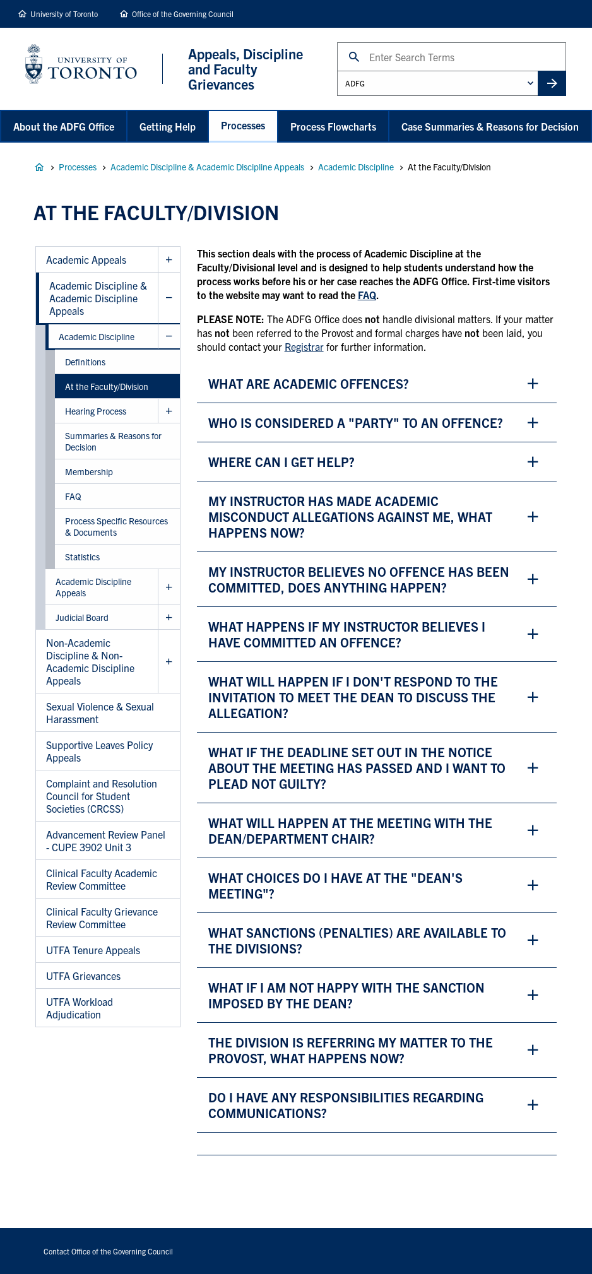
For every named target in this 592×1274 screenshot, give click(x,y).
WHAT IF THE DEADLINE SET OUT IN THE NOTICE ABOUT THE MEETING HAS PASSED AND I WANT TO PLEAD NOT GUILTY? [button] (357, 767)
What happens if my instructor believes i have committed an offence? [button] (346, 634)
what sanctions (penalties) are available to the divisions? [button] (357, 940)
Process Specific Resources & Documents (116, 526)
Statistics (82, 556)
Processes (243, 125)
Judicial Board (82, 617)
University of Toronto (64, 13)
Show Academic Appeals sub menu (169, 260)
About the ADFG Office (63, 126)
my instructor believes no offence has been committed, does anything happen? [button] (358, 579)
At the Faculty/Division (106, 386)
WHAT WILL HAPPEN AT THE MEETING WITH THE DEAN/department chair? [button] (350, 830)
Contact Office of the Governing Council (108, 1251)
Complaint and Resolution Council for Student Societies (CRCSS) (101, 796)
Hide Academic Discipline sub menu (169, 336)
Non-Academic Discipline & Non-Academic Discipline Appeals (90, 661)
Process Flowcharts (333, 126)
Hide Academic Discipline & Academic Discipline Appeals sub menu (169, 298)
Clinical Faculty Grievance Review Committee (102, 917)
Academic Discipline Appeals (93, 586)
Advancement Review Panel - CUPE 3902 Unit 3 (105, 840)
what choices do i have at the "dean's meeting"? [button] (335, 885)
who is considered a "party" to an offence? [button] (355, 422)
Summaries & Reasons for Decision (113, 441)
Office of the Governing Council (183, 13)
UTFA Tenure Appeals (93, 949)
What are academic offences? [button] (308, 383)
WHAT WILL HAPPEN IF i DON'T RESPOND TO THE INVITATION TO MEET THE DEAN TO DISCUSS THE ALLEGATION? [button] (353, 697)
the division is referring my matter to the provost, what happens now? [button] (350, 1050)
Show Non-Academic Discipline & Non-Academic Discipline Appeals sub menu (169, 661)
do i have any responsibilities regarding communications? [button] (345, 1105)
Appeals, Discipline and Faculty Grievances (39, 167)
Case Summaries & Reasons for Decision (490, 126)
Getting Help (167, 126)
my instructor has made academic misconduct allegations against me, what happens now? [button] (350, 516)
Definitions (85, 361)
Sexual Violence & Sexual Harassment (100, 712)
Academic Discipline (356, 166)
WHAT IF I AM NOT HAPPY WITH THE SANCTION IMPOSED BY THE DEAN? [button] (346, 995)
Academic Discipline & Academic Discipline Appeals (207, 166)
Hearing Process (95, 410)
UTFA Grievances (83, 975)
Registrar (304, 346)
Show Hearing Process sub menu (169, 411)
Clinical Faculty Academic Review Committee (101, 879)
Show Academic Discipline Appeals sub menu (169, 587)
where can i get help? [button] (281, 461)
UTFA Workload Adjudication (79, 1007)
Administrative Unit (336, 70)
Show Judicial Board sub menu (169, 617)
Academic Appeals (86, 259)
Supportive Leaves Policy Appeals (99, 751)
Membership (89, 471)
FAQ (73, 496)
